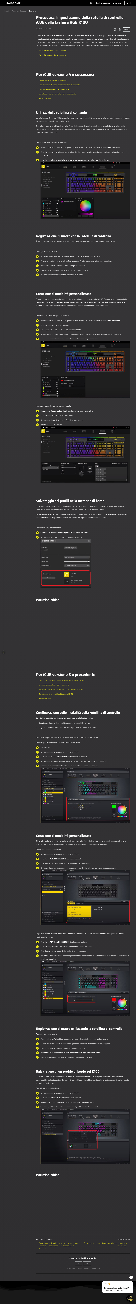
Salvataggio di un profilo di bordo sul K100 (43, 694)
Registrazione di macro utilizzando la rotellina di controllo (49, 689)
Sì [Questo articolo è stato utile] (65, 1263)
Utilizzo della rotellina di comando (39, 80)
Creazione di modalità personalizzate (41, 89)
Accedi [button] (128, 3)
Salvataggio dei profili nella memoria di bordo (44, 93)
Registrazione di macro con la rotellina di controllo (46, 84)
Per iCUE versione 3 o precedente (39, 55)
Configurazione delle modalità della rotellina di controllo (48, 680)
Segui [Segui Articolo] (113, 29)
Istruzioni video (32, 98)
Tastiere (32, 11)
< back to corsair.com (103, 3)
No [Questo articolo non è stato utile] (74, 1263)
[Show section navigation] (3, 652)
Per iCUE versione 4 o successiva (39, 50)
